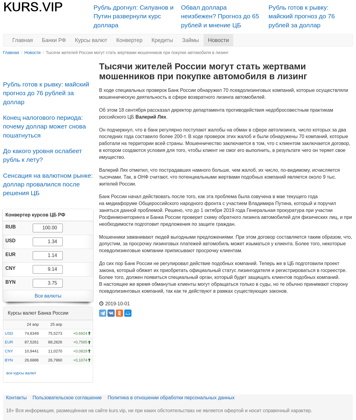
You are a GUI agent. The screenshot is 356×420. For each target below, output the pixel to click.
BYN (9, 360)
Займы (190, 40)
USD (9, 333)
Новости (218, 40)
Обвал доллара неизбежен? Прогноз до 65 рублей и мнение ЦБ (220, 16)
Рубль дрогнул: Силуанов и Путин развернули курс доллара (134, 16)
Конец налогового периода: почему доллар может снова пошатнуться (44, 126)
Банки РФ (54, 40)
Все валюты (48, 295)
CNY (9, 351)
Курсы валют (91, 40)
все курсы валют (21, 373)
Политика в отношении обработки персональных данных (170, 397)
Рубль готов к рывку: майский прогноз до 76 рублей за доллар (302, 16)
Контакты (16, 397)
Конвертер (129, 40)
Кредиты (162, 40)
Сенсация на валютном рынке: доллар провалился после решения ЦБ (48, 184)
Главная (22, 40)
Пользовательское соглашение (67, 397)
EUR (9, 342)
